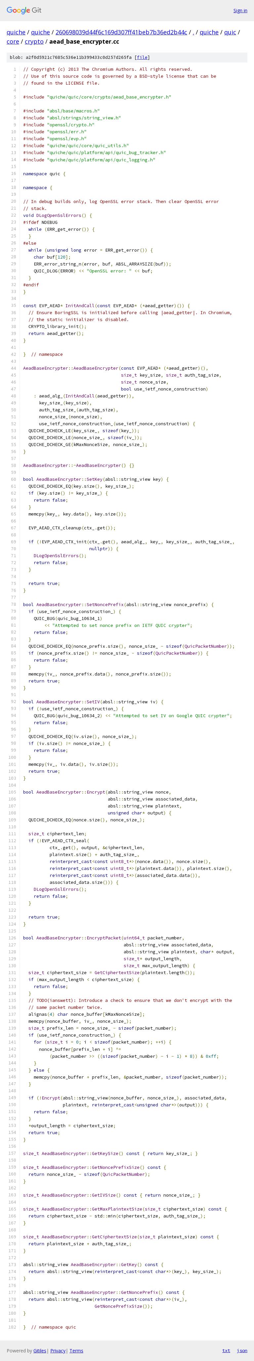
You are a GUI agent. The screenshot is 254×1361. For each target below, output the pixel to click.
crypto (34, 41)
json (242, 1350)
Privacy (57, 1350)
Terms (76, 1350)
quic (230, 32)
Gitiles (39, 1350)
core (13, 41)
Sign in (240, 10)
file (142, 57)
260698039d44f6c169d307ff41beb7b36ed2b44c (121, 32)
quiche (16, 32)
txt (226, 1350)
